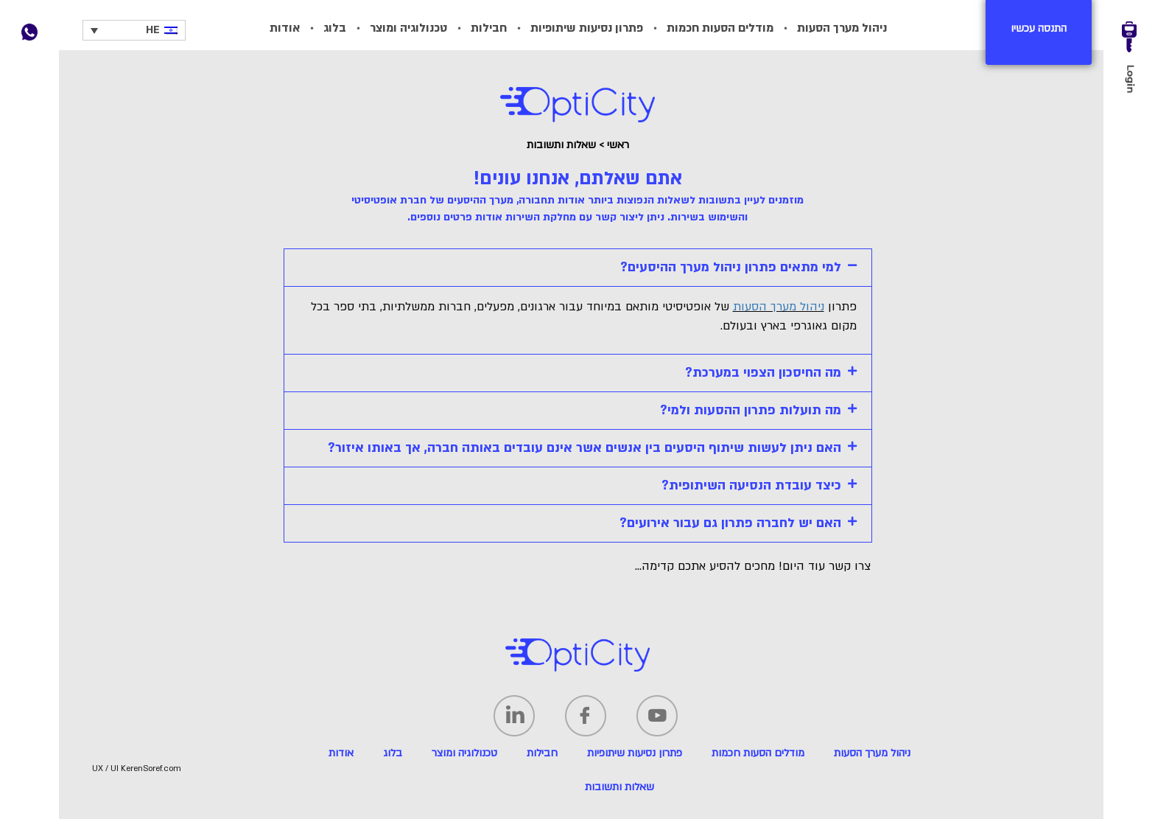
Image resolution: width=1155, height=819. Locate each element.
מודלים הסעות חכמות (720, 28)
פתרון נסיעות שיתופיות (586, 28)
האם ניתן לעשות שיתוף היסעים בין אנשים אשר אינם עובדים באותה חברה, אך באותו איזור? (584, 447)
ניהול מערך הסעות (842, 28)
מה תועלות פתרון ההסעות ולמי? (750, 410)
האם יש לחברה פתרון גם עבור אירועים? (730, 523)
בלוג (334, 28)
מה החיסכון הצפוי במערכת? (763, 372)
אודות (285, 28)
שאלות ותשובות (619, 787)
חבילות (489, 28)
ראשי (618, 145)
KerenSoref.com (151, 768)
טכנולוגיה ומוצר (408, 28)
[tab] (577, 267)
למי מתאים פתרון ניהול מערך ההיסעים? (730, 267)
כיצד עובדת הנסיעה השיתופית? (751, 485)
